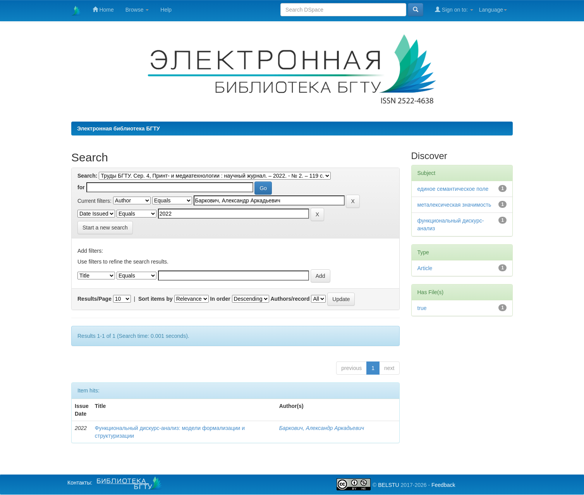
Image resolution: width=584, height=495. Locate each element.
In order (220, 299)
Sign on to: (454, 9)
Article (425, 268)
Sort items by (155, 299)
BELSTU (388, 485)
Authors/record (289, 299)
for (81, 187)
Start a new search (105, 227)
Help (166, 10)
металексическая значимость (454, 205)
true (422, 308)
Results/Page (94, 299)
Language (493, 10)
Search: (87, 176)
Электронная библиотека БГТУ (118, 128)
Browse (137, 10)
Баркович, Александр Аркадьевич (321, 428)
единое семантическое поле (453, 189)
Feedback (443, 485)
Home (103, 9)
